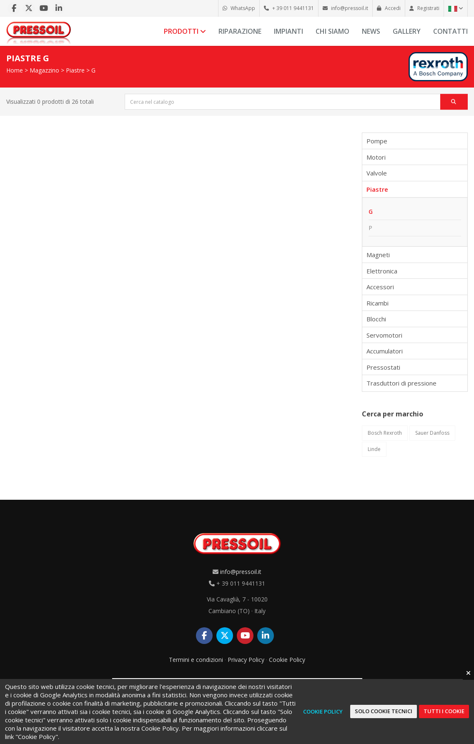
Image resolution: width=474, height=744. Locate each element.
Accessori (380, 287)
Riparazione (239, 31)
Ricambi (377, 303)
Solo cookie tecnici (383, 711)
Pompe (376, 141)
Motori (376, 157)
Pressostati (383, 367)
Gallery (407, 31)
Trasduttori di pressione (401, 383)
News (371, 31)
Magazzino (44, 70)
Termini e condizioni (196, 660)
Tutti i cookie (444, 711)
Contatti (450, 31)
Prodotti (185, 31)
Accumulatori (384, 351)
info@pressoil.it (240, 572)
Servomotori (384, 335)
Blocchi (376, 319)
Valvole (376, 173)
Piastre (75, 70)
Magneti (378, 255)
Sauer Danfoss (432, 432)
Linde (374, 449)
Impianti (288, 31)
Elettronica (381, 271)
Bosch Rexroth (385, 432)
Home (14, 70)
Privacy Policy (246, 660)
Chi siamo (332, 31)
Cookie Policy (287, 660)
